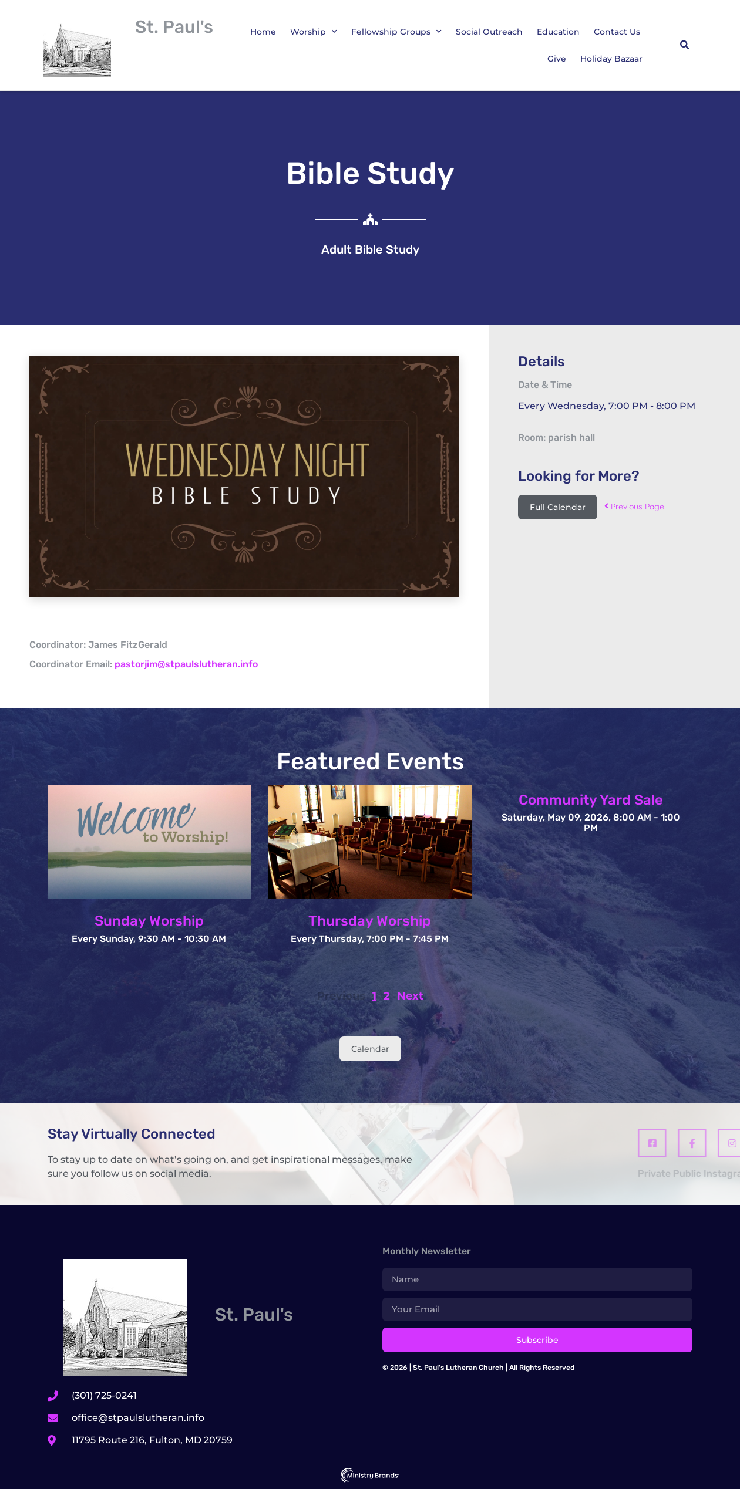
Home (263, 31)
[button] (684, 45)
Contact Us (617, 31)
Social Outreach (489, 31)
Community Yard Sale (591, 800)
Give (556, 58)
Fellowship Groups (396, 31)
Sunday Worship (149, 921)
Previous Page (634, 506)
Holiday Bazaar (611, 58)
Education (558, 31)
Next (410, 996)
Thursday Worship (369, 921)
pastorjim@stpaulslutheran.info (186, 664)
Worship (313, 31)
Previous (341, 996)
